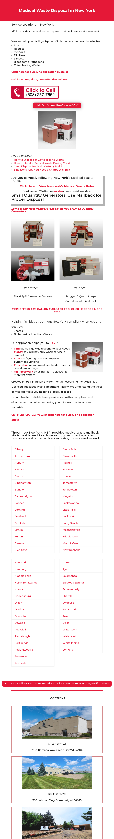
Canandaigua (23, 496)
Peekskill (20, 629)
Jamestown (70, 482)
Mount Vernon (72, 543)
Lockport (68, 516)
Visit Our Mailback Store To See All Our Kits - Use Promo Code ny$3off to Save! (57, 683)
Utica (66, 622)
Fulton (19, 536)
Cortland (20, 516)
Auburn (19, 462)
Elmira (19, 529)
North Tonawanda (26, 582)
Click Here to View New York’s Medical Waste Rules (57, 186)
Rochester (21, 663)
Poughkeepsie (24, 649)
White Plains (71, 642)
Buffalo (19, 489)
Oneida (19, 609)
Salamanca (70, 575)
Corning (20, 509)
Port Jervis (21, 642)
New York (21, 562)
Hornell (67, 462)
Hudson (68, 469)
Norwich (20, 589)
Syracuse (68, 602)
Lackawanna (71, 503)
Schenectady (71, 589)
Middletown (70, 536)
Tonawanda (70, 609)
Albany (19, 449)
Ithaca (67, 476)
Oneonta (20, 616)
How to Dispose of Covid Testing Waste (39, 159)
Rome (66, 562)
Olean (18, 602)
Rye (65, 569)
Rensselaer (22, 656)
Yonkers (68, 649)
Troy (65, 616)
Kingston (68, 496)
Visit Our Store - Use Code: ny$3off (57, 105)
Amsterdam (22, 456)
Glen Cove (21, 549)
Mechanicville (71, 529)
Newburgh (21, 569)
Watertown (70, 629)
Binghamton (23, 482)
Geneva (19, 543)
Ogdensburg (23, 596)
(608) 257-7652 (34, 414)
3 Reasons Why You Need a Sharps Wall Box (42, 169)
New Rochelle (71, 549)
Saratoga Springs (74, 582)
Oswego (20, 622)
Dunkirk (20, 523)
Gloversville (70, 456)
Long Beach (70, 523)
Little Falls (69, 509)
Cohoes (19, 503)
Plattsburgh (22, 636)
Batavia (19, 469)
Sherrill (67, 596)
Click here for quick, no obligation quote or (39, 71)
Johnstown (70, 489)
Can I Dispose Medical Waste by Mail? (38, 166)
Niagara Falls (23, 575)
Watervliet (69, 636)
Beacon (19, 476)
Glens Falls (69, 449)
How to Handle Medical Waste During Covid (42, 163)
